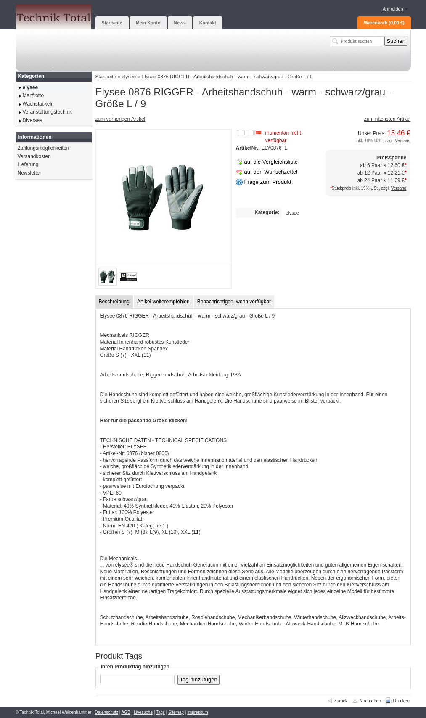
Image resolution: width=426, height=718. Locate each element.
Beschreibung (114, 302)
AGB (126, 712)
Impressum (197, 712)
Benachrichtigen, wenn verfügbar (234, 302)
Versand (402, 140)
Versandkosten (34, 156)
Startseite (105, 76)
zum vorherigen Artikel (120, 119)
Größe (160, 421)
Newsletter (30, 173)
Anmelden (393, 8)
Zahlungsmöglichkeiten (43, 148)
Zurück (340, 700)
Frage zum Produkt (267, 182)
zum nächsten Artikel (387, 119)
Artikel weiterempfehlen (163, 302)
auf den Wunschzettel (271, 172)
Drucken (401, 700)
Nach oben (370, 700)
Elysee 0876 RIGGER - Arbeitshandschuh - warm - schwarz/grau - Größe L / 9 (226, 76)
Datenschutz (106, 712)
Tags (160, 712)
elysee (129, 76)
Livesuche (143, 712)
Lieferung (28, 164)
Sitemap (176, 712)
